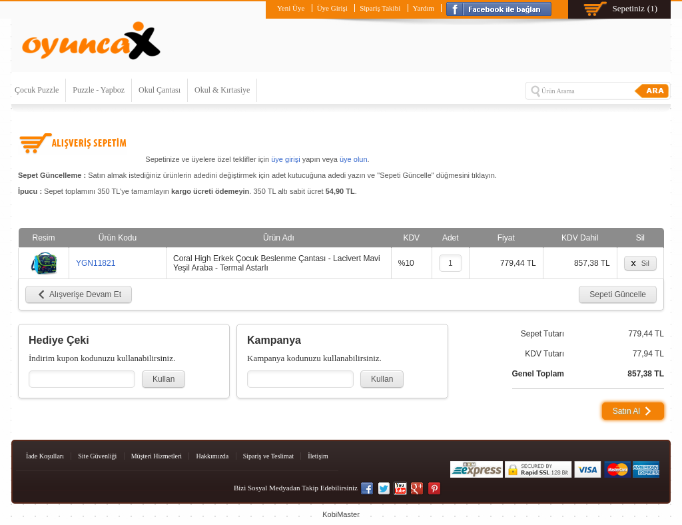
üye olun (354, 159)
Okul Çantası (159, 90)
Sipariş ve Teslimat (268, 456)
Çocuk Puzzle (37, 90)
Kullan (163, 379)
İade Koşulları (45, 456)
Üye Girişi (332, 8)
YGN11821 (95, 263)
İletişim (318, 456)
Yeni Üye (290, 8)
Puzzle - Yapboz (99, 90)
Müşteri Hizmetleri (156, 456)
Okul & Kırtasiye (222, 90)
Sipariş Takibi (380, 8)
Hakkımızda (212, 456)
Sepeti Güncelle (617, 294)
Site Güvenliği (97, 456)
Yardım (424, 8)
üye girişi (285, 159)
